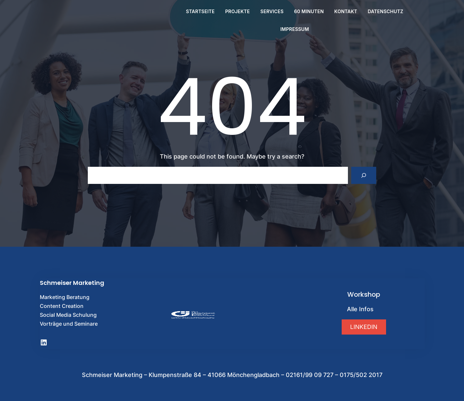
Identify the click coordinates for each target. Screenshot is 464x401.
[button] (364, 327)
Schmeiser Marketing (72, 283)
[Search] (363, 175)
